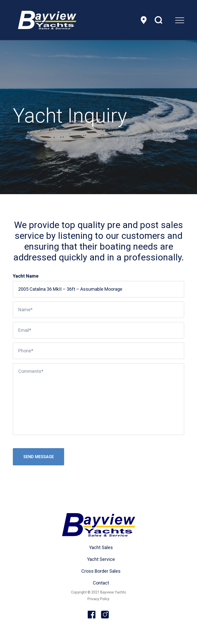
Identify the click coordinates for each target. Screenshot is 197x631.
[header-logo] (47, 20)
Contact (101, 583)
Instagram (105, 615)
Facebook (92, 615)
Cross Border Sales (101, 571)
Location (144, 20)
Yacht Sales (101, 547)
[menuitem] (167, 20)
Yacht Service (101, 559)
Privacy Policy (98, 599)
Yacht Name (25, 276)
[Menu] (167, 20)
